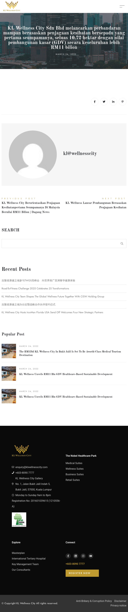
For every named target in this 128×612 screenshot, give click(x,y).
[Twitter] (104, 102)
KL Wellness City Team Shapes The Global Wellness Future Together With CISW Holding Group (53, 296)
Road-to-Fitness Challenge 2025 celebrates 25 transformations (35, 288)
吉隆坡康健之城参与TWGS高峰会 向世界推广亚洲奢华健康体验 (38, 280)
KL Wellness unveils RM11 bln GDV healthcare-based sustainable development (65, 374)
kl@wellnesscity (80, 153)
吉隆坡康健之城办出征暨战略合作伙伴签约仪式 (28, 304)
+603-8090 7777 (75, 563)
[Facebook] (95, 102)
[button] (82, 573)
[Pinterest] (122, 102)
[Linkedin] (113, 102)
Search (10, 230)
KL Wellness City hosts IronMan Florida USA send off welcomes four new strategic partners (52, 312)
